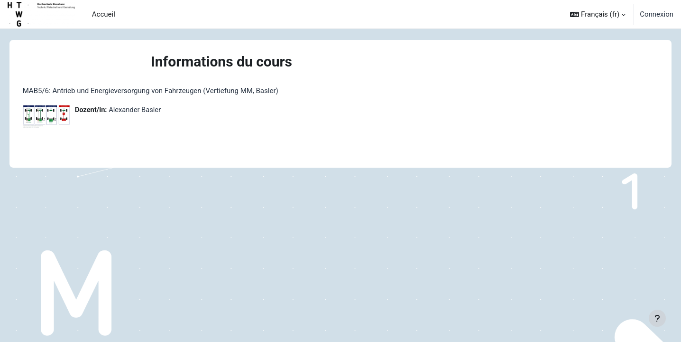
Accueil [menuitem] (103, 14)
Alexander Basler (149, 109)
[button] (598, 14)
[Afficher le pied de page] (657, 318)
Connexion (656, 14)
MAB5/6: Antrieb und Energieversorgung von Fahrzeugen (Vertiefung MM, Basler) (164, 90)
